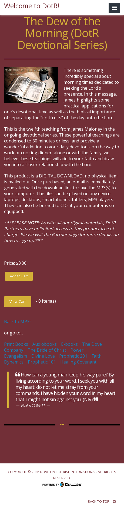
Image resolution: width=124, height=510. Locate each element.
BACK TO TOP (102, 501)
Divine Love (43, 356)
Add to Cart (19, 276)
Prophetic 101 (42, 362)
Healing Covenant (78, 362)
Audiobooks (44, 344)
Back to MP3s (18, 321)
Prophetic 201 (73, 356)
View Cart (17, 301)
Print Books (16, 344)
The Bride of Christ (47, 350)
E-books (69, 344)
